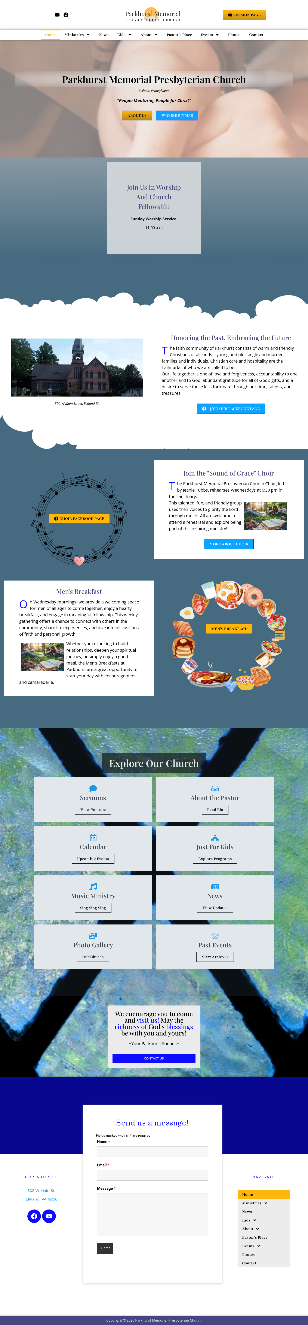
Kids (124, 34)
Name (103, 1142)
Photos (234, 34)
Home (50, 34)
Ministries (77, 34)
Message (106, 1188)
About (149, 34)
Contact (256, 34)
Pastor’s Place (179, 34)
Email (103, 1165)
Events (210, 34)
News (104, 34)
